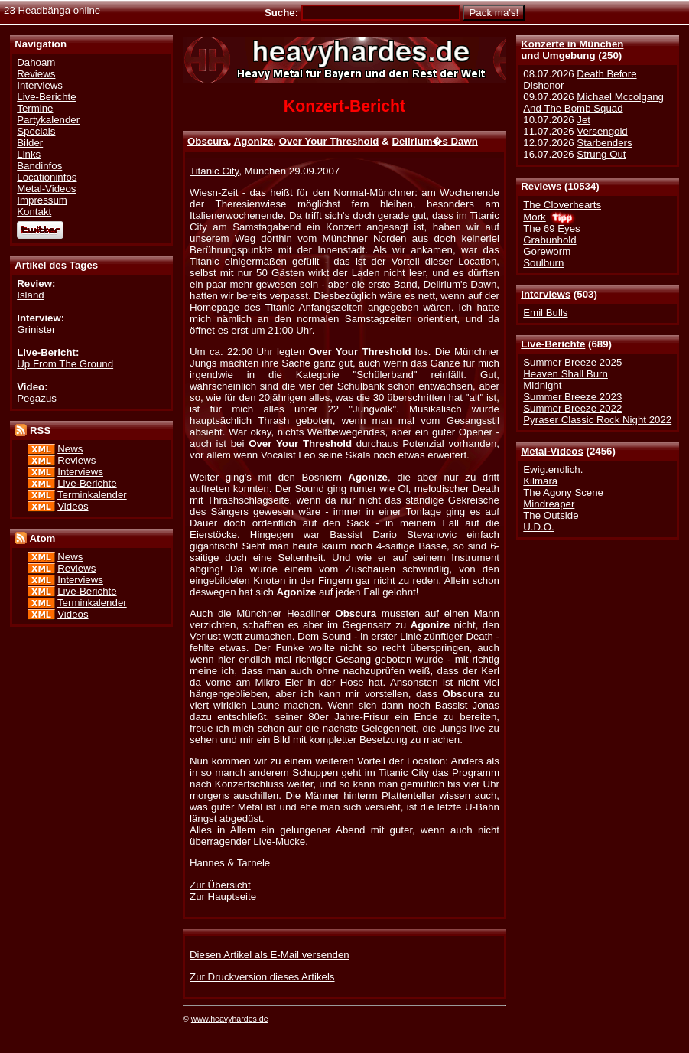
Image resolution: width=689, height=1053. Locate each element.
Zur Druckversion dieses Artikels (262, 977)
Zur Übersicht (220, 885)
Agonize (254, 141)
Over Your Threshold (329, 141)
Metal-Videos (552, 451)
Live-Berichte (553, 344)
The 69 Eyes (551, 228)
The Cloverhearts (562, 204)
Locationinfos (46, 177)
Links (29, 154)
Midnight (542, 385)
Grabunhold (549, 240)
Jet (583, 120)
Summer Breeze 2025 (572, 362)
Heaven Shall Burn (565, 374)
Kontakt (34, 211)
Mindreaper (548, 504)
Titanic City (214, 171)
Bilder (30, 142)
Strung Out (601, 154)
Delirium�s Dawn (435, 141)
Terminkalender (92, 494)
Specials (36, 131)
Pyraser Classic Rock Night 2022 (597, 419)
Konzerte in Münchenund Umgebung (572, 49)
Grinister (36, 329)
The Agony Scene (563, 492)
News (70, 449)
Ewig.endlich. (553, 469)
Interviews (545, 294)
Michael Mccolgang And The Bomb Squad (593, 102)
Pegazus (37, 398)
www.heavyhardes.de (229, 1018)
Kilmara (540, 481)
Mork (534, 217)
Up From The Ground (65, 364)
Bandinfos (39, 165)
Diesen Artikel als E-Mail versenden (269, 954)
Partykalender (48, 120)
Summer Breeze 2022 (572, 408)
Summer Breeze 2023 (572, 397)
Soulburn (543, 263)
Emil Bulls (545, 312)
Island (30, 295)
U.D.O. (538, 527)
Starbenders (604, 142)
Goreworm (546, 251)
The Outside (550, 515)
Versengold (602, 131)
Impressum (42, 200)
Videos (72, 506)
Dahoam (36, 62)
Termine (35, 108)
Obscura (208, 141)
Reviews (541, 186)
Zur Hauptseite (223, 896)
